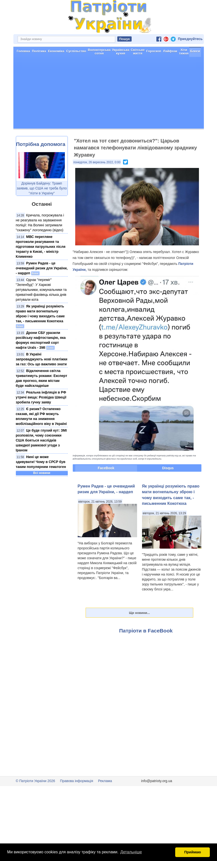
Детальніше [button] (131, 852)
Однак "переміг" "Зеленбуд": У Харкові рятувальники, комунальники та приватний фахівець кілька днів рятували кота (41, 290)
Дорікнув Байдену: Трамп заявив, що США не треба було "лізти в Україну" (42, 188)
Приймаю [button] (192, 852)
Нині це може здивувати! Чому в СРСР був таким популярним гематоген (41, 462)
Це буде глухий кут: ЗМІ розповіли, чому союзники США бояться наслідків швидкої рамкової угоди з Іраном (41, 440)
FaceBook (106, 468)
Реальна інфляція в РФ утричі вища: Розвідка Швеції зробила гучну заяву (41, 397)
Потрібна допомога (40, 144)
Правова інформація (76, 781)
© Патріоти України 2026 (35, 781)
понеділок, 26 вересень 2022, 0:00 (97, 162)
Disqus (168, 468)
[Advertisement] (108, 94)
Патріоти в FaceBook (146, 630)
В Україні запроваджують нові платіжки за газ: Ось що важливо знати (42, 359)
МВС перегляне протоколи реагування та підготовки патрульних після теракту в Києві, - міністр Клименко (41, 246)
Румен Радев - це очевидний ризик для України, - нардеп (42, 268)
